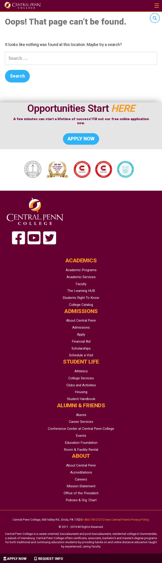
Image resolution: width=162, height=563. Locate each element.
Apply (81, 334)
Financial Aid (81, 341)
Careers (81, 479)
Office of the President (81, 493)
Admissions (81, 327)
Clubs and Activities (81, 385)
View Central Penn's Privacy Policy (126, 519)
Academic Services (81, 277)
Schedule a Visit (81, 355)
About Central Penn (81, 320)
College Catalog (81, 305)
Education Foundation (81, 443)
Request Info (50, 559)
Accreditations (81, 472)
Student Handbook (81, 399)
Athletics (81, 371)
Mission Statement (81, 486)
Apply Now (16, 559)
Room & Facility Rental (81, 450)
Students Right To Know (81, 298)
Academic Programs (81, 270)
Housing (81, 392)
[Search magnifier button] (155, 18)
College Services (81, 378)
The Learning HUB (81, 291)
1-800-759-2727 (92, 519)
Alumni (81, 415)
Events (81, 436)
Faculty (81, 284)
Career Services (81, 422)
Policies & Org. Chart (81, 500)
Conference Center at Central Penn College (81, 429)
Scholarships (81, 348)
